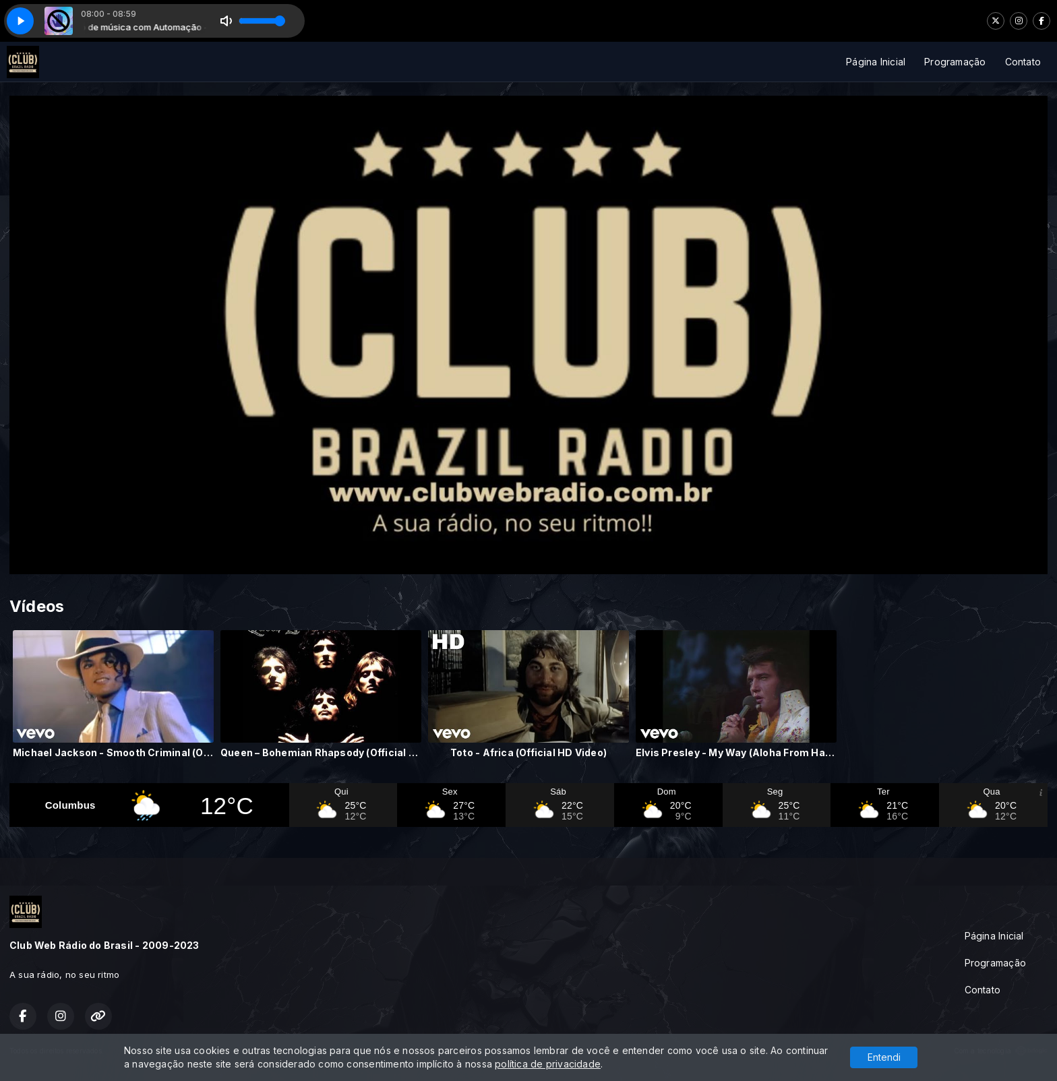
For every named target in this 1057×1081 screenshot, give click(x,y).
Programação (955, 61)
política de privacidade (548, 1064)
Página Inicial (875, 61)
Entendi (884, 1057)
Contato (1023, 61)
